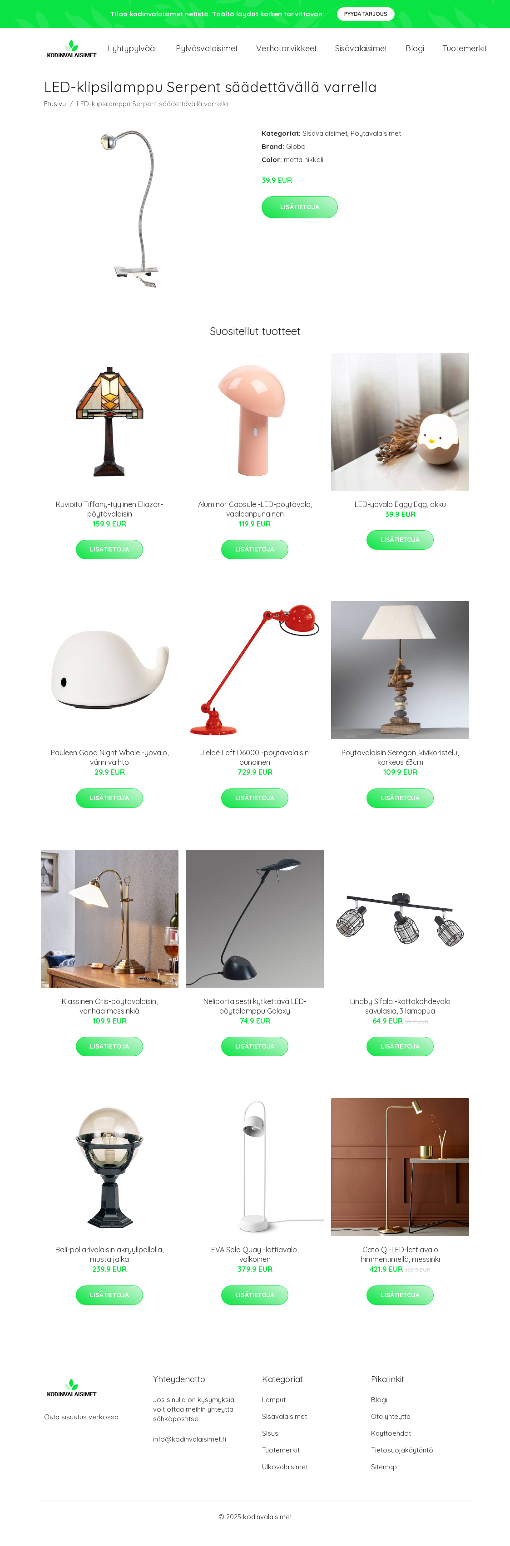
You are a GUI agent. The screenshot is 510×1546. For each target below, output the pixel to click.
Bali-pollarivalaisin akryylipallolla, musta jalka (109, 1268)
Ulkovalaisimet (285, 1480)
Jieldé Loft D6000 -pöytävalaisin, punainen (255, 771)
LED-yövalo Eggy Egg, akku (400, 517)
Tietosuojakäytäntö (402, 1463)
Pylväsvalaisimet (207, 55)
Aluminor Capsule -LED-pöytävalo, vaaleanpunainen (255, 522)
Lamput (274, 1413)
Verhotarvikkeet (286, 55)
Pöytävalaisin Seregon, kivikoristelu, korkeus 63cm (400, 771)
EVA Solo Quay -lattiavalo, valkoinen (254, 1268)
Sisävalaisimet (361, 55)
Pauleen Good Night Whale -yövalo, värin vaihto (109, 771)
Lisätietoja (299, 221)
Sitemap (384, 1480)
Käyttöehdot (391, 1447)
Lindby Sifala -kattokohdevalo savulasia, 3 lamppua (400, 1019)
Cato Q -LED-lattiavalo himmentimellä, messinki (400, 1268)
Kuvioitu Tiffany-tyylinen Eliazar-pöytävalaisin (109, 522)
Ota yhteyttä (391, 1430)
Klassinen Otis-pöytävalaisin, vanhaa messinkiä (110, 1019)
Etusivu (55, 117)
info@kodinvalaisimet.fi (189, 1452)
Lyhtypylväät (133, 55)
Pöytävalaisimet (376, 147)
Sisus (270, 1447)
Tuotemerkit (464, 55)
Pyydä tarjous (365, 13)
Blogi (415, 55)
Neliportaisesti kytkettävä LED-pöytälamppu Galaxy (255, 1019)
